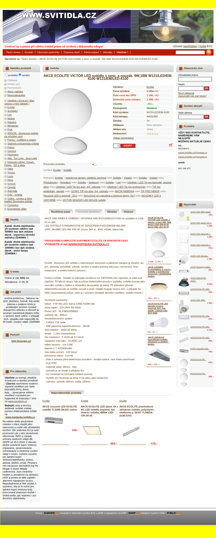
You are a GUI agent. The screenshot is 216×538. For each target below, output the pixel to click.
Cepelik (11, 187)
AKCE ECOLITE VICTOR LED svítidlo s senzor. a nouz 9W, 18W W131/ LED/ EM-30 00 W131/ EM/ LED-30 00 (159, 222)
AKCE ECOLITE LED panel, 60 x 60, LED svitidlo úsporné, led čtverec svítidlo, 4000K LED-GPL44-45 (99, 411)
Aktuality (107, 52)
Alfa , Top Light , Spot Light (22, 158)
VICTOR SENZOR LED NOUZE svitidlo (84, 200)
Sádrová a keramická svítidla (23, 143)
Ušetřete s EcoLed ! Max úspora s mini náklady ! (19, 102)
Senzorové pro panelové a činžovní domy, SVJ (109, 195)
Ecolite (57, 170)
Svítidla (67, 170)
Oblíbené (12, 80)
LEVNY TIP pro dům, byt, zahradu (89, 191)
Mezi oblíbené (154, 125)
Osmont (11, 151)
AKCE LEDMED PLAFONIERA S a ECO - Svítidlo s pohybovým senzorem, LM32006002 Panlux (159, 271)
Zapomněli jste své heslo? (192, 96)
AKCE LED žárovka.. (199, 256)
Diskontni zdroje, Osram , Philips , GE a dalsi (19, 163)
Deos (10, 180)
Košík (202, 46)
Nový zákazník (186, 93)
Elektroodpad (91, 52)
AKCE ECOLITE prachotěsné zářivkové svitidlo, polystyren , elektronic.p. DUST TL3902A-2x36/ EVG (137, 411)
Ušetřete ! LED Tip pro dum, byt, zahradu (78, 187)
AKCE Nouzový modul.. (200, 267)
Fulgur (11, 147)
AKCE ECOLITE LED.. (200, 289)
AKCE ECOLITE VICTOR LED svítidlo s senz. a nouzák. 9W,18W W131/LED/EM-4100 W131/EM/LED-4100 (98, 59)
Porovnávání (14, 87)
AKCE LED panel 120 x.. (201, 223)
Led (118, 182)
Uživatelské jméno (188, 75)
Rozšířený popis (60, 211)
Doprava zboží (72, 52)
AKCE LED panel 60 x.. (200, 234)
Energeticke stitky (17, 209)
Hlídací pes (13, 84)
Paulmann (12, 154)
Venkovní (94, 182)
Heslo (181, 84)
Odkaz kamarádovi (123, 138)
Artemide (12, 191)
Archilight (12, 111)
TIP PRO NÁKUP (150, 191)
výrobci (26, 75)
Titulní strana (13, 52)
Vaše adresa (185, 112)
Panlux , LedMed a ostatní (21, 140)
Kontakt (29, 52)
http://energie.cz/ (21, 341)
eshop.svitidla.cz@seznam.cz (192, 152)
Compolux (12, 205)
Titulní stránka (29, 59)
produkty (13, 75)
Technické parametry (88, 211)
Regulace (65, 182)
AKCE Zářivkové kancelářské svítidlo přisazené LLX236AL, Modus (158, 340)
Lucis (10, 176)
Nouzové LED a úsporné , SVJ (60, 195)
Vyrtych (11, 183)
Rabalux (12, 122)
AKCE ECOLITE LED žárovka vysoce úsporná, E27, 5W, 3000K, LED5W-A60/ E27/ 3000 (158, 308)
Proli (9, 129)
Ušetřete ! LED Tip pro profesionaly (126, 187)
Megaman (12, 125)
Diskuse (128, 211)
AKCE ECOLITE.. (198, 359)
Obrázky (112, 211)
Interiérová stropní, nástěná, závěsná (86, 177)
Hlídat (150, 129)
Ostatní (128, 177)
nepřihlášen (190, 46)
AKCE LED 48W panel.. (200, 212)
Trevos (11, 172)
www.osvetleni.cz (17, 401)
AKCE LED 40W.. (198, 300)
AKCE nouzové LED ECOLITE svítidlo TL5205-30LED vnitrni (59, 408)
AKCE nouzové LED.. (199, 349)
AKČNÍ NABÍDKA (124, 191)
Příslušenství (51, 182)
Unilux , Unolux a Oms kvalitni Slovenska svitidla (18, 200)
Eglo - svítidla (14, 194)
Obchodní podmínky (48, 52)
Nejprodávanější (16, 95)
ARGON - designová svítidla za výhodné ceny (21, 134)
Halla (10, 168)
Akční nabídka (15, 91)
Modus (11, 118)
